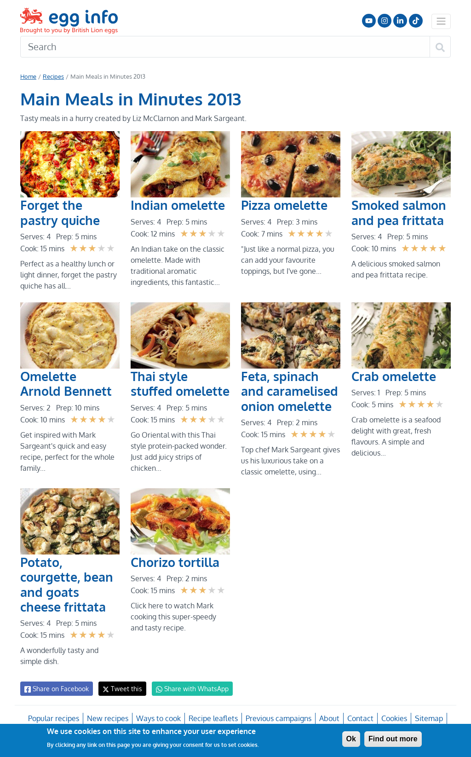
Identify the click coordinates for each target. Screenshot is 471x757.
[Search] (225, 47)
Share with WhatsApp (188, 689)
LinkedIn (400, 21)
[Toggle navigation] (441, 21)
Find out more (393, 739)
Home (28, 76)
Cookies (393, 718)
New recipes (108, 718)
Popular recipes (54, 718)
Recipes (53, 76)
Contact (359, 718)
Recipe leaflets (213, 718)
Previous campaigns (278, 718)
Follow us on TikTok (416, 21)
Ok (351, 739)
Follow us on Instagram (384, 21)
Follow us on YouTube (369, 21)
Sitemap (428, 718)
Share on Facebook (55, 689)
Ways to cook (159, 718)
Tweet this (120, 689)
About (329, 718)
